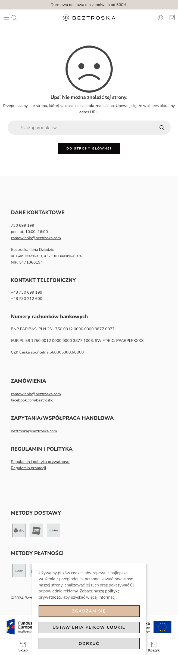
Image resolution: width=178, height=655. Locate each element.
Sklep (23, 646)
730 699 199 (22, 225)
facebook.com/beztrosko (32, 400)
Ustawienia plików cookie (89, 627)
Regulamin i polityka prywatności (40, 461)
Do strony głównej (88, 148)
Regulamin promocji (28, 468)
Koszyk (154, 646)
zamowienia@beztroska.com (36, 238)
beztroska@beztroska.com (34, 431)
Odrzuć (89, 643)
